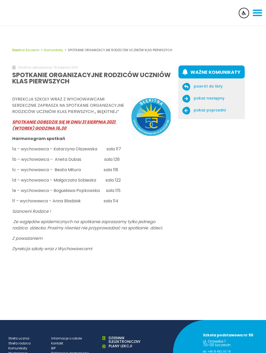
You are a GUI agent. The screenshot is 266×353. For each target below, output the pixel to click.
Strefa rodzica (19, 343)
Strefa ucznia (18, 338)
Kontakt (57, 343)
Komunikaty (17, 348)
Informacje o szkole (66, 338)
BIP (53, 348)
